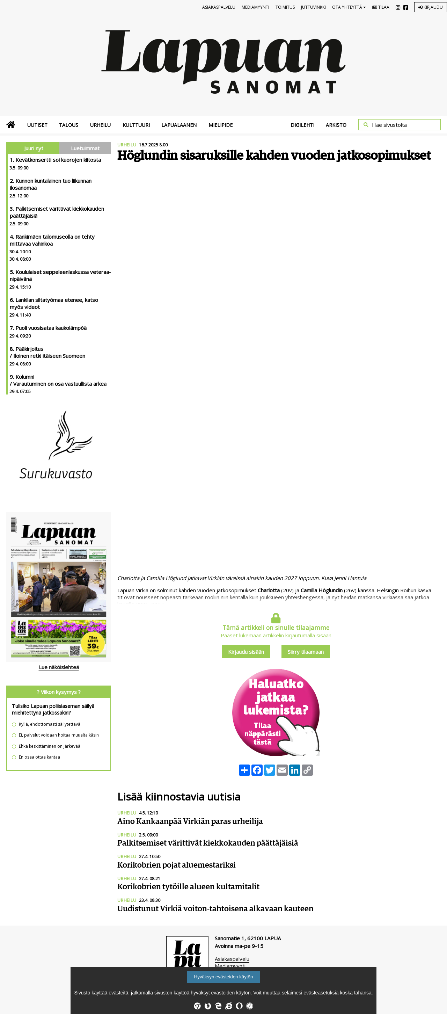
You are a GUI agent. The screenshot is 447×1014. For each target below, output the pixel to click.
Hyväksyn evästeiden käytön (223, 976)
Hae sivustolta (389, 124)
